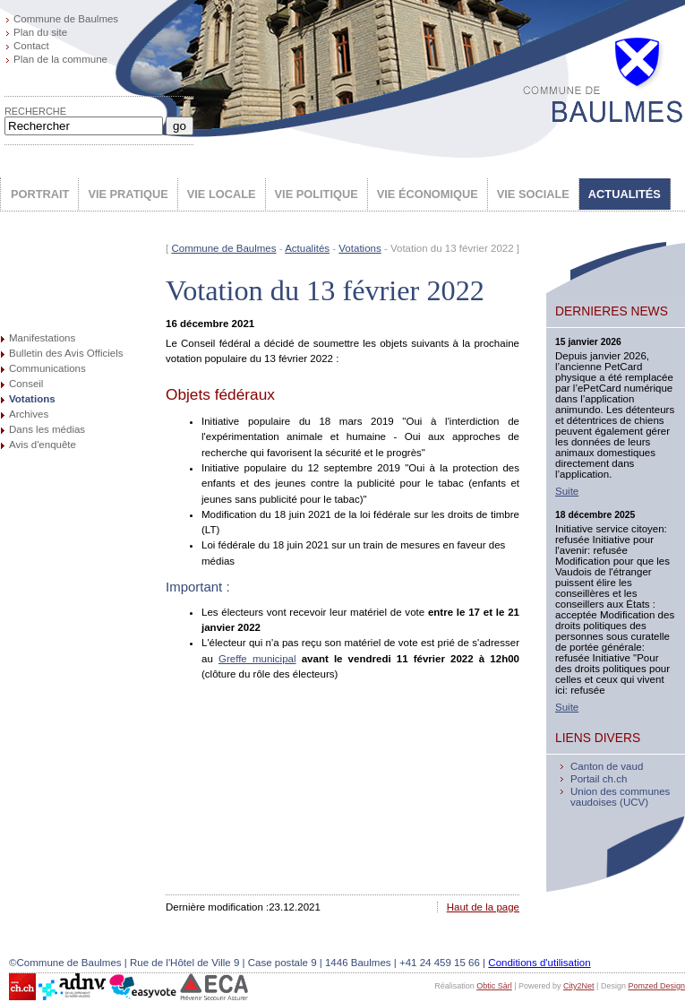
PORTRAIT (40, 194)
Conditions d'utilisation (539, 962)
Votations (32, 398)
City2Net (579, 985)
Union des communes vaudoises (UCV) (620, 797)
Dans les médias (47, 429)
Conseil (26, 383)
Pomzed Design (656, 985)
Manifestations (42, 338)
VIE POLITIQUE (316, 194)
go (179, 126)
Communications (47, 368)
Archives (28, 414)
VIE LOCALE (221, 194)
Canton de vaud (606, 766)
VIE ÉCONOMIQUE (427, 194)
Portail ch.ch (598, 778)
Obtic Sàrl (494, 985)
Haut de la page (483, 907)
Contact (31, 45)
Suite (566, 491)
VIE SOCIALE (533, 194)
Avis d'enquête (42, 444)
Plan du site (40, 32)
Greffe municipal (257, 658)
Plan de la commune (60, 59)
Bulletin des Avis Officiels (66, 353)
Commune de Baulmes (65, 18)
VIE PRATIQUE (127, 194)
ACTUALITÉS (624, 194)
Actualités (307, 248)
